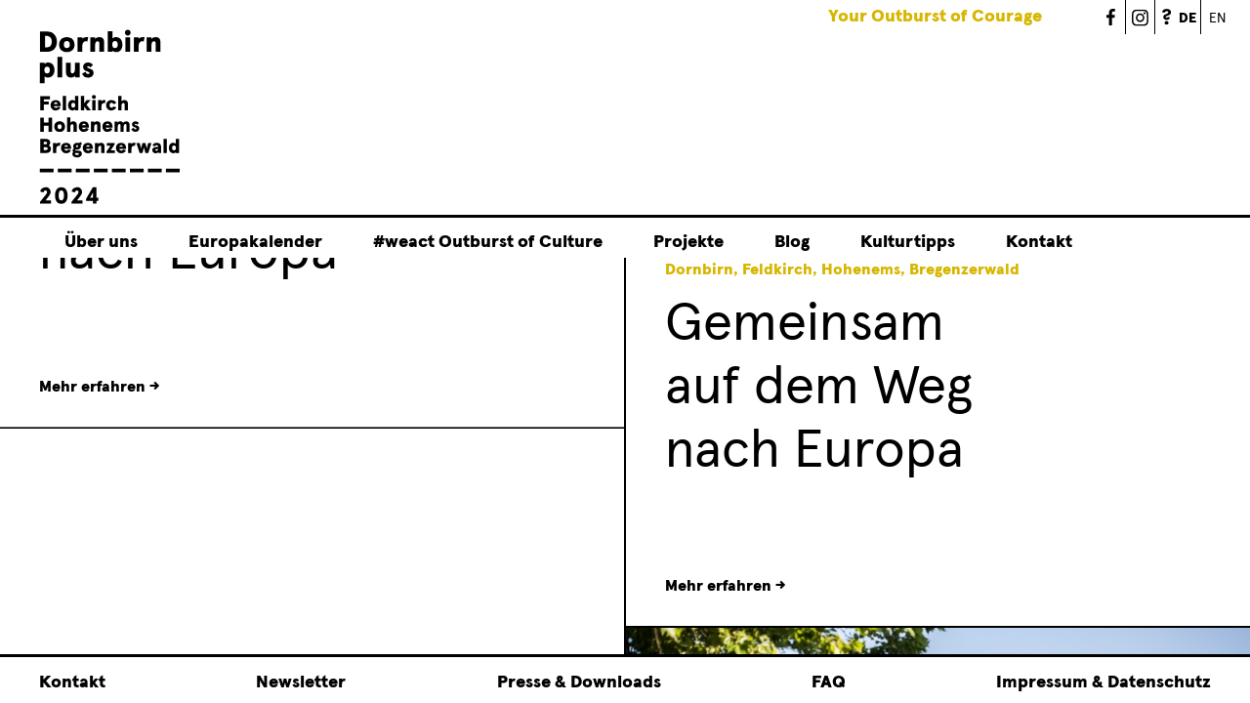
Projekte (688, 243)
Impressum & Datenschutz (1103, 682)
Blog (792, 243)
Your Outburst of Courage (935, 16)
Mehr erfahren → (725, 586)
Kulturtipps (907, 243)
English (1215, 17)
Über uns (101, 243)
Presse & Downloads (579, 682)
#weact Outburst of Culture (488, 243)
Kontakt (1039, 243)
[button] (580, 439)
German (1200, 7)
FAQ (1170, 17)
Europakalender (255, 243)
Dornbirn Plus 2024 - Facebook (1111, 17)
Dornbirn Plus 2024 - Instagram (1140, 17)
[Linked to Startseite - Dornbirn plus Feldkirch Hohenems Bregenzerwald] (110, 202)
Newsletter (301, 682)
